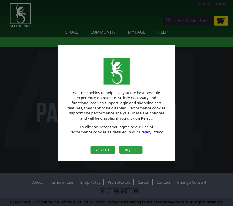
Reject (131, 149)
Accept (103, 149)
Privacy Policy (151, 132)
